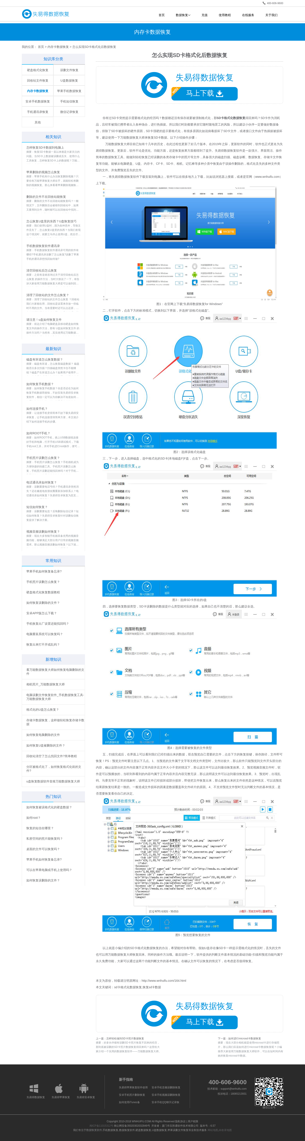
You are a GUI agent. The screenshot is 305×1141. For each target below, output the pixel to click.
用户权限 (193, 1121)
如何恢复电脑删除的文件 (43, 735)
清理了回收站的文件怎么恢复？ (47, 295)
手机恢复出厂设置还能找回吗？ (47, 623)
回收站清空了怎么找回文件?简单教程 (51, 756)
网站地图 (213, 1130)
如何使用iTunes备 (129, 1102)
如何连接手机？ (37, 408)
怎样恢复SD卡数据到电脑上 (45, 147)
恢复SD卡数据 (157, 137)
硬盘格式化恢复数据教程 (43, 592)
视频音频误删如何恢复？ (43, 531)
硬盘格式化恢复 (37, 70)
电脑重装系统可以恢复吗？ (44, 634)
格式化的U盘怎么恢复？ (42, 709)
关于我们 (271, 15)
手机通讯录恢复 (37, 112)
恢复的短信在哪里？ (40, 828)
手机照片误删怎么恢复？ (43, 458)
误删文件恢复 (69, 70)
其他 (38, 122)
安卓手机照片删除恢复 (132, 1094)
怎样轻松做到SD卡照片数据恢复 (125, 1038)
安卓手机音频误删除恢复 (166, 1087)
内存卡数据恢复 (58, 47)
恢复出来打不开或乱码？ (43, 644)
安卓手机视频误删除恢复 (166, 1094)
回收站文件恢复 (37, 80)
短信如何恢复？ (37, 507)
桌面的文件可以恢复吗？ (43, 849)
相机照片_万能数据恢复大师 (45, 684)
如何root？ (33, 817)
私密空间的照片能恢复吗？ (44, 838)
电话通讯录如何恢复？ (41, 482)
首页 (162, 15)
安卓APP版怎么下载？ (41, 613)
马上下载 (197, 92)
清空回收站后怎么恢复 (41, 270)
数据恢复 (183, 15)
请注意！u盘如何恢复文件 (44, 319)
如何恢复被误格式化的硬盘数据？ (49, 807)
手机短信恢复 (69, 101)
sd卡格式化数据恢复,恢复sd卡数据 (137, 987)
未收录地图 (225, 1130)
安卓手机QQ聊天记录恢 (165, 1102)
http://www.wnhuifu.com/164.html (164, 980)
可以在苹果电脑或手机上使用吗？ (49, 870)
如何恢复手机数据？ (40, 384)
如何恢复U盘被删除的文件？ (45, 745)
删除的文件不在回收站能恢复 (46, 196)
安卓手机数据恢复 (37, 101)
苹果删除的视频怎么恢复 (43, 172)
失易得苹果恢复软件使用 (133, 1087)
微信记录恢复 (69, 112)
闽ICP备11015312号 (101, 1125)
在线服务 (248, 15)
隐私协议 (180, 1121)
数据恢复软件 (94, 1130)
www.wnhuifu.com (267, 176)
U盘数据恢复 (69, 80)
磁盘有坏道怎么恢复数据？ (44, 359)
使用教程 (225, 15)
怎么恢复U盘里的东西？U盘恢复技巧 (51, 221)
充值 (205, 15)
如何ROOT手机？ (38, 433)
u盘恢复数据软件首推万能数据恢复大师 (53, 781)
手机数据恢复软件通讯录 (43, 246)
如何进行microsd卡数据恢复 (244, 1038)
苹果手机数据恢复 (69, 91)
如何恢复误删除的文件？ (43, 602)
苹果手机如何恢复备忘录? (44, 571)
